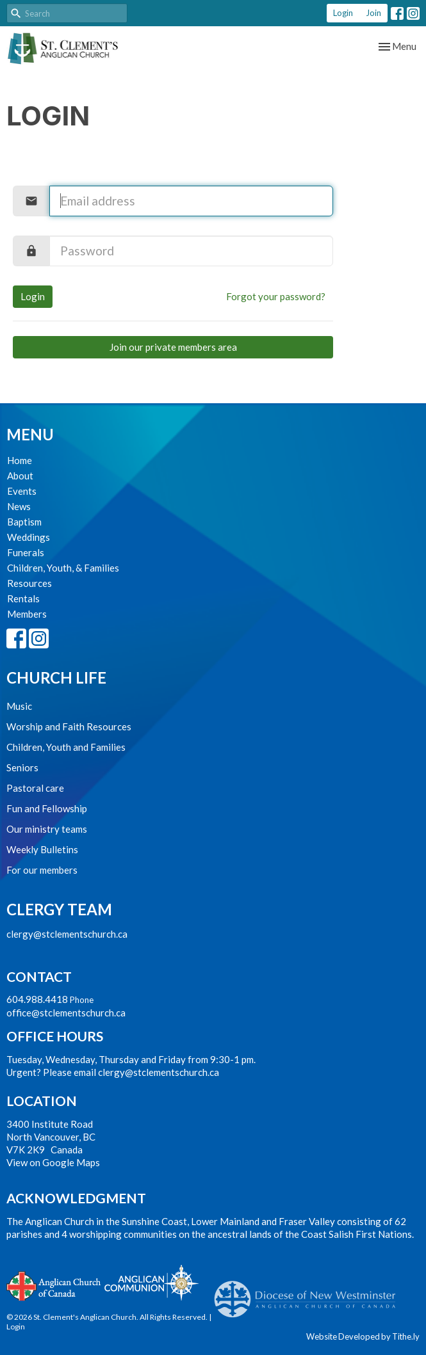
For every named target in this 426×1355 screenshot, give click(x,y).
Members (27, 614)
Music (19, 706)
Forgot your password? (275, 296)
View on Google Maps (53, 1162)
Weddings (28, 537)
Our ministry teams (46, 829)
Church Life (56, 677)
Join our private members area (173, 347)
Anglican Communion (151, 1282)
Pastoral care (35, 788)
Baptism (24, 521)
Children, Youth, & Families (63, 567)
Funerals (25, 552)
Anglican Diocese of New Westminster (310, 1293)
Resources (29, 583)
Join (373, 13)
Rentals (23, 598)
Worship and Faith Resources (68, 726)
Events (22, 491)
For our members (42, 870)
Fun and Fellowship (46, 808)
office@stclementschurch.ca (66, 1012)
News (19, 506)
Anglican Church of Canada (54, 1285)
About (20, 475)
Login (343, 13)
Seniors (22, 767)
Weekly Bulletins (42, 849)
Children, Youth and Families (66, 747)
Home (19, 460)
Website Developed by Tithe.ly (363, 1336)
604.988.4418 (37, 999)
